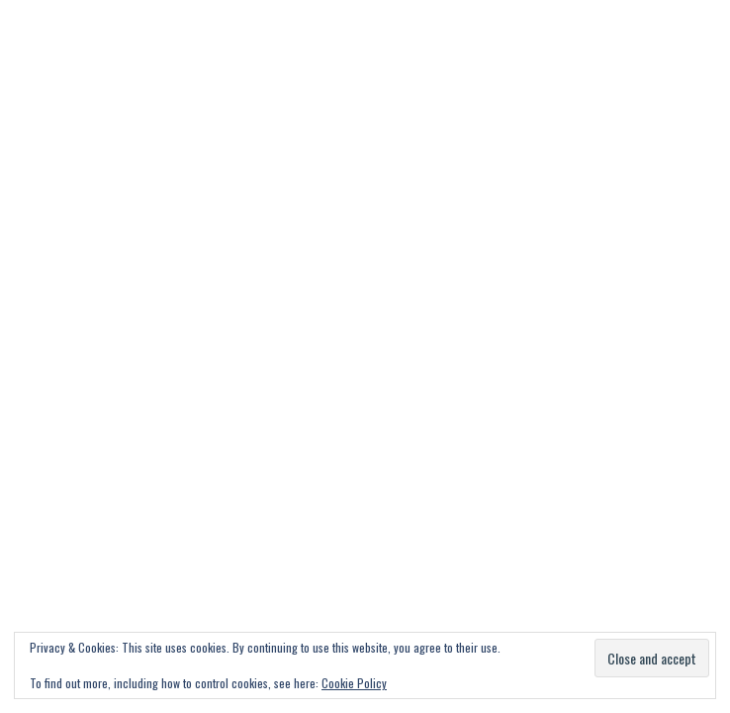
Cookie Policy (354, 682)
